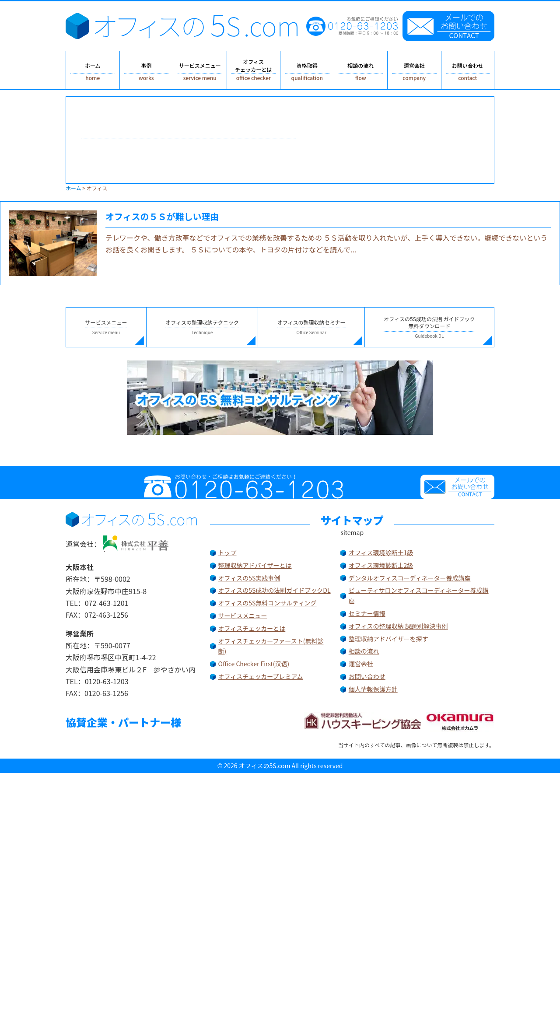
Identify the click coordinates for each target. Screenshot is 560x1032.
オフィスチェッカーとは (252, 628)
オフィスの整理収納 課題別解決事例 (398, 626)
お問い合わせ (367, 676)
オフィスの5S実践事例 (249, 578)
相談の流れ (364, 651)
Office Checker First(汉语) (254, 663)
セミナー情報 (367, 613)
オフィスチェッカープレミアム (260, 676)
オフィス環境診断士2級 (381, 565)
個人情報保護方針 (373, 689)
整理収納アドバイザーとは (255, 565)
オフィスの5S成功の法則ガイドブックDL (274, 590)
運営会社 (361, 663)
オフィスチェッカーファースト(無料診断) (270, 646)
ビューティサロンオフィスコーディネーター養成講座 (419, 595)
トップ (227, 552)
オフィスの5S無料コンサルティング (267, 602)
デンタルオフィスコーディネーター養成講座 (410, 578)
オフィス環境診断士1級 (381, 552)
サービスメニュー (242, 615)
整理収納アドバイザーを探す (388, 638)
